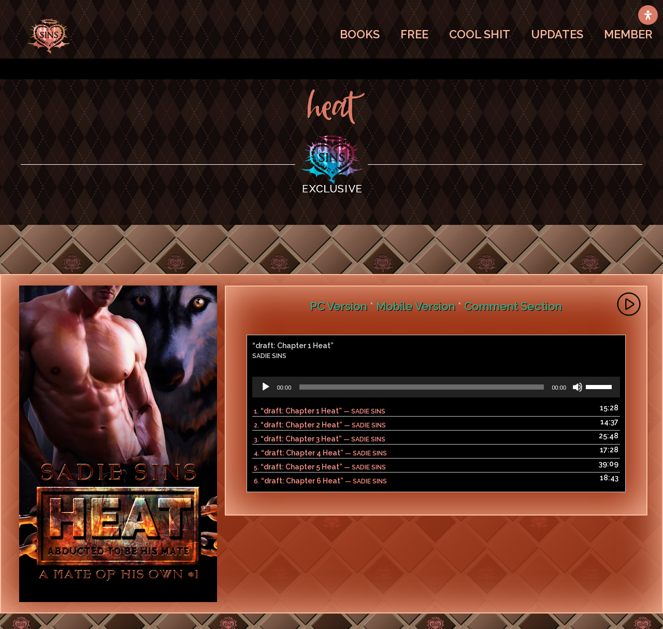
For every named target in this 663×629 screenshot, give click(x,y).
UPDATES (557, 34)
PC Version (338, 306)
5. (320, 467)
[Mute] (577, 387)
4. (320, 453)
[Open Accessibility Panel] (648, 15)
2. (320, 425)
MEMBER (628, 34)
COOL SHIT (479, 34)
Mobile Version (415, 306)
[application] (436, 387)
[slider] (421, 387)
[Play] (266, 387)
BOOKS (360, 34)
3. (319, 439)
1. (319, 411)
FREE (414, 34)
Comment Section (513, 306)
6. (320, 481)
